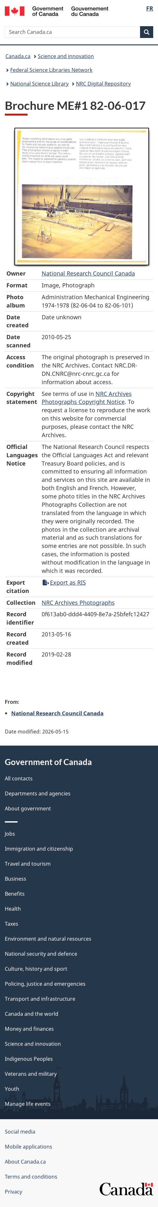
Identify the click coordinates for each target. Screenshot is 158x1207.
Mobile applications (28, 1146)
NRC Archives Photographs (78, 602)
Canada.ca (17, 56)
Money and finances (29, 1028)
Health (13, 908)
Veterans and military (31, 1073)
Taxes (11, 923)
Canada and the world (31, 1013)
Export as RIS (64, 582)
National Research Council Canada (88, 273)
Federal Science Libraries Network (51, 69)
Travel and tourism (28, 863)
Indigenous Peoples (29, 1058)
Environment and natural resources (48, 938)
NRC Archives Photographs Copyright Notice (87, 398)
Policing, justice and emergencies (45, 983)
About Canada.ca (25, 1161)
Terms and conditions (31, 1176)
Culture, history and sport (36, 968)
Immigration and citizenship (39, 848)
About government (28, 808)
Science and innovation (66, 56)
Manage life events (28, 1103)
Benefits (15, 893)
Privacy (13, 1191)
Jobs (10, 833)
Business (15, 878)
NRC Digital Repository (103, 83)
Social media (20, 1131)
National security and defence (41, 953)
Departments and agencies (38, 793)
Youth (12, 1088)
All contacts (19, 778)
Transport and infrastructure (40, 998)
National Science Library (39, 83)
